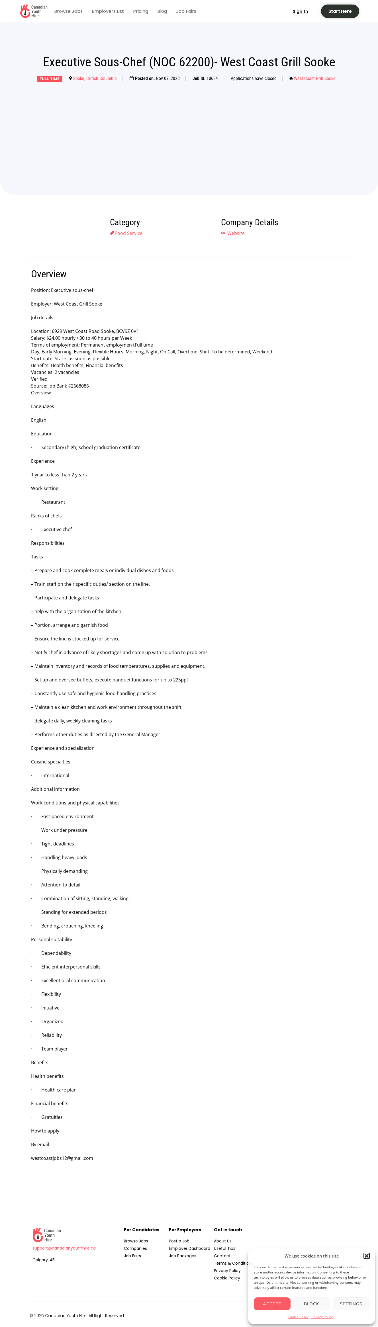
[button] (366, 1256)
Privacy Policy (322, 1316)
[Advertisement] (189, 129)
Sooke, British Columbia (95, 78)
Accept (272, 1304)
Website (235, 233)
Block (311, 1304)
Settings (351, 1304)
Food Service (128, 233)
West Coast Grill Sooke (315, 78)
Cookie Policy (298, 1316)
